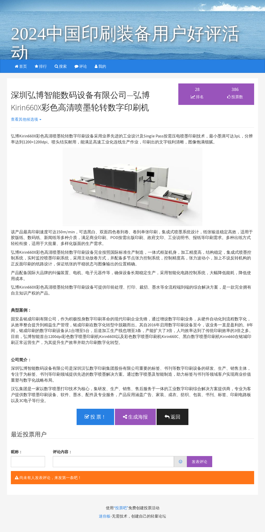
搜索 (61, 66)
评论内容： (62, 451)
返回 (172, 417)
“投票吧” (121, 507)
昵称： (17, 451)
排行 (41, 66)
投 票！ (95, 417)
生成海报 (135, 417)
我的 (100, 66)
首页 (21, 66)
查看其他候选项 (26, 119)
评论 (81, 66)
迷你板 (105, 516)
